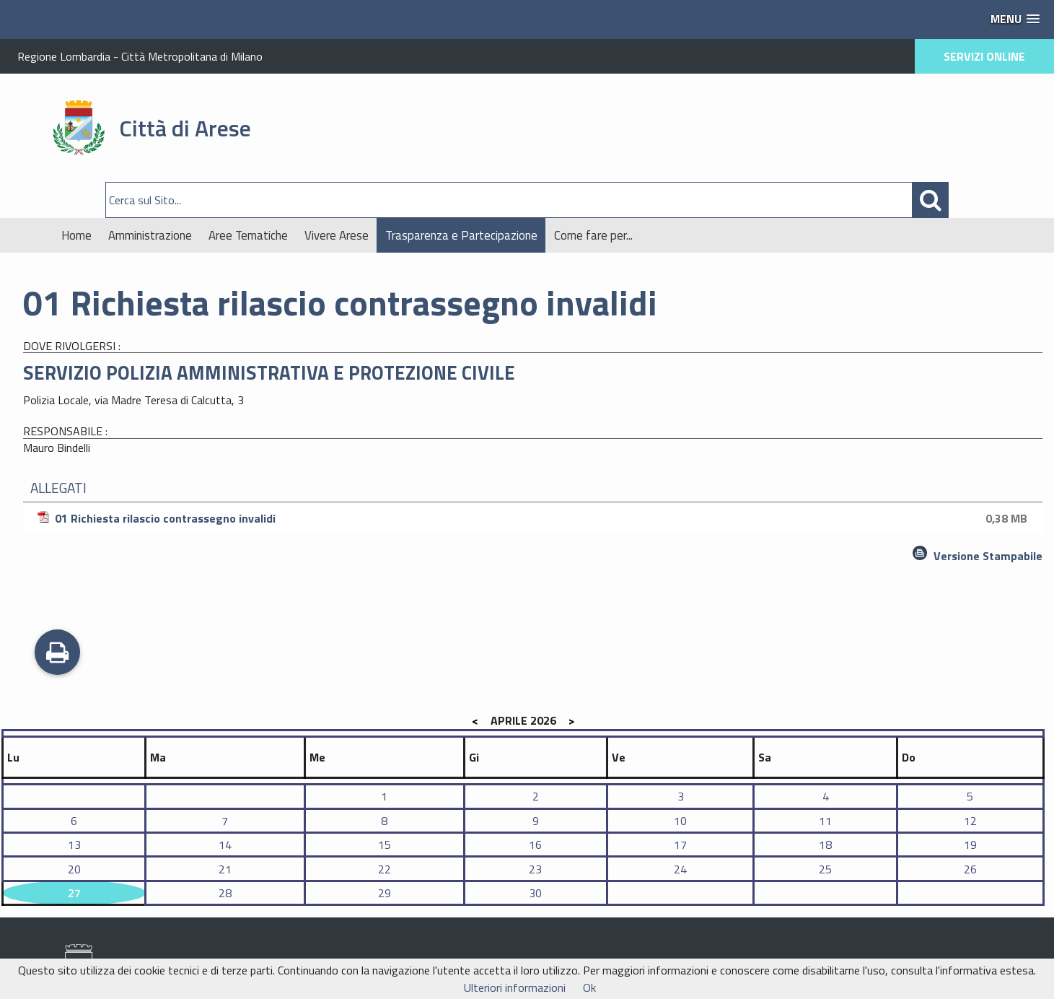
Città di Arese (185, 127)
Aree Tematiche (248, 235)
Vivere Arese (336, 235)
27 (74, 893)
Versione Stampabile (988, 555)
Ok (589, 987)
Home (76, 235)
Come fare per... (593, 235)
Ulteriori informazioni (515, 987)
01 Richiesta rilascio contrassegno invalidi (535, 518)
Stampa (57, 654)
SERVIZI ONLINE (984, 56)
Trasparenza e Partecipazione (461, 235)
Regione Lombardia (63, 56)
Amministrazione (150, 235)
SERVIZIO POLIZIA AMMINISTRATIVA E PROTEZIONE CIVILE (269, 372)
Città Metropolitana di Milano (192, 56)
